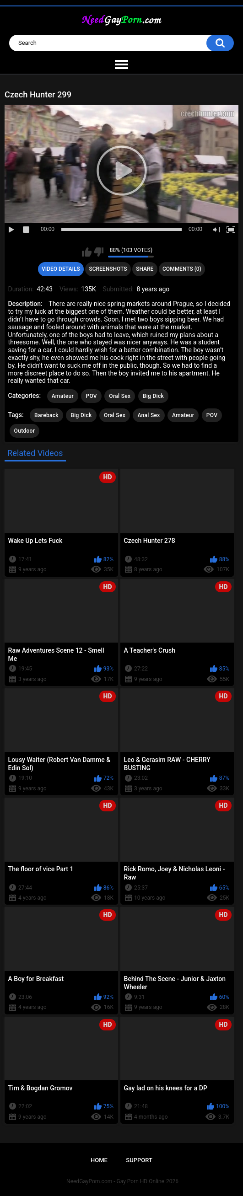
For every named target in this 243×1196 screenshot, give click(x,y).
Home (99, 1160)
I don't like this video (98, 252)
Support (139, 1160)
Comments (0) (181, 269)
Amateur (63, 396)
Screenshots (108, 269)
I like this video (87, 252)
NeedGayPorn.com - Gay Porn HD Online (115, 1181)
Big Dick (153, 396)
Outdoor (24, 431)
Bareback (46, 415)
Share (144, 269)
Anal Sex (148, 415)
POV (91, 396)
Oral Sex (119, 396)
